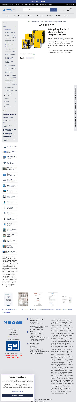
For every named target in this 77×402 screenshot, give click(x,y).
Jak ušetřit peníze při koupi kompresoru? (13, 353)
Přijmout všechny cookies (17, 395)
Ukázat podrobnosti (18, 399)
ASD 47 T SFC (30, 58)
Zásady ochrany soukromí (46, 399)
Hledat (54, 10)
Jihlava (14, 332)
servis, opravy (61, 38)
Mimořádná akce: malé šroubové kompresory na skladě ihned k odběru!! (75, 108)
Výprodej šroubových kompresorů (38, 1)
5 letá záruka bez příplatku (13, 339)
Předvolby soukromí (36, 399)
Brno (17, 334)
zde (34, 54)
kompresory (64, 393)
